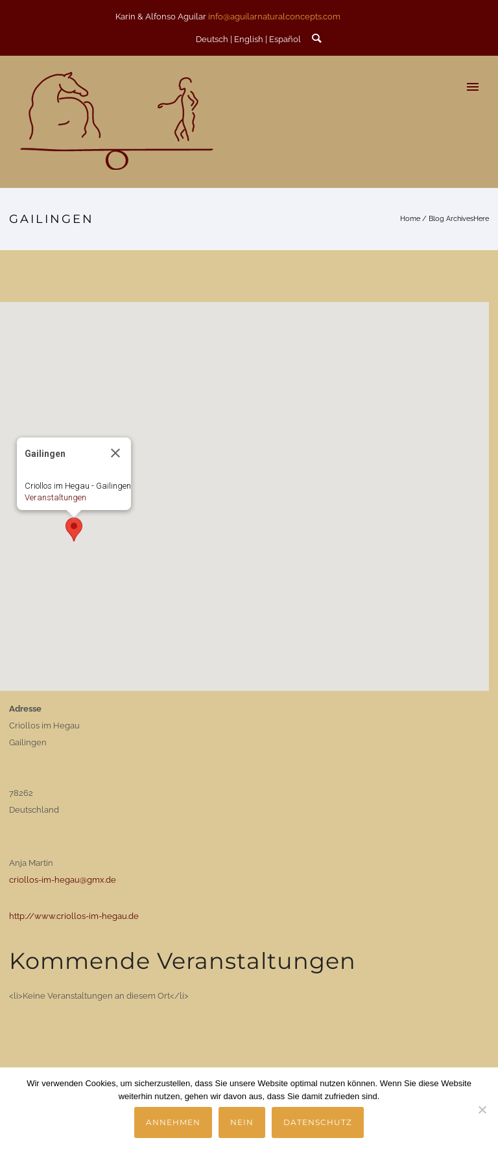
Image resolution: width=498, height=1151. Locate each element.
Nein (242, 1122)
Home (410, 219)
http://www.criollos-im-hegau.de (74, 916)
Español (285, 39)
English (248, 39)
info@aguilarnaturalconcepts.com (274, 16)
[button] (73, 529)
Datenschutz (317, 1122)
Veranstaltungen (55, 497)
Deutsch (212, 39)
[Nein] (481, 1109)
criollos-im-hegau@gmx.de (62, 880)
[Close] (115, 453)
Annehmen (173, 1122)
